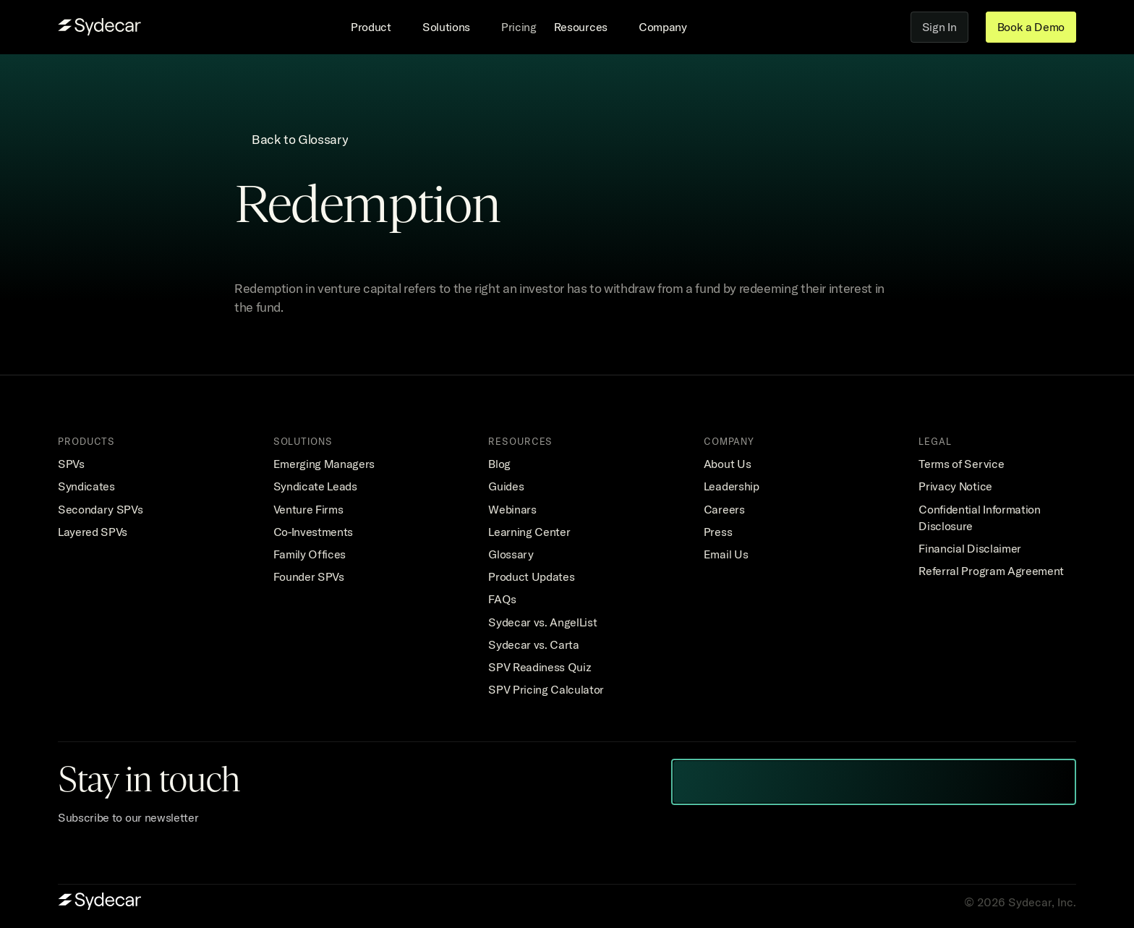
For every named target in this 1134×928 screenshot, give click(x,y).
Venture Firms (308, 509)
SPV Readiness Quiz (539, 667)
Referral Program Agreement (991, 570)
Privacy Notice (955, 486)
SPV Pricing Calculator (546, 689)
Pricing (519, 27)
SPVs (71, 463)
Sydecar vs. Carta (533, 644)
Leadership (731, 486)
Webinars (512, 509)
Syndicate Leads (315, 486)
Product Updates (531, 576)
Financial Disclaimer (969, 548)
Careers (724, 509)
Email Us (726, 554)
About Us (727, 463)
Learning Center (529, 531)
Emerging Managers (324, 463)
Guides (506, 486)
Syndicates (86, 486)
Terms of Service (961, 463)
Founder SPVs (308, 576)
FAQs (502, 599)
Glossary (510, 554)
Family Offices (309, 554)
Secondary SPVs (100, 509)
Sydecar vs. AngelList (542, 622)
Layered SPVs (92, 531)
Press (718, 531)
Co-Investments (313, 531)
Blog (499, 463)
